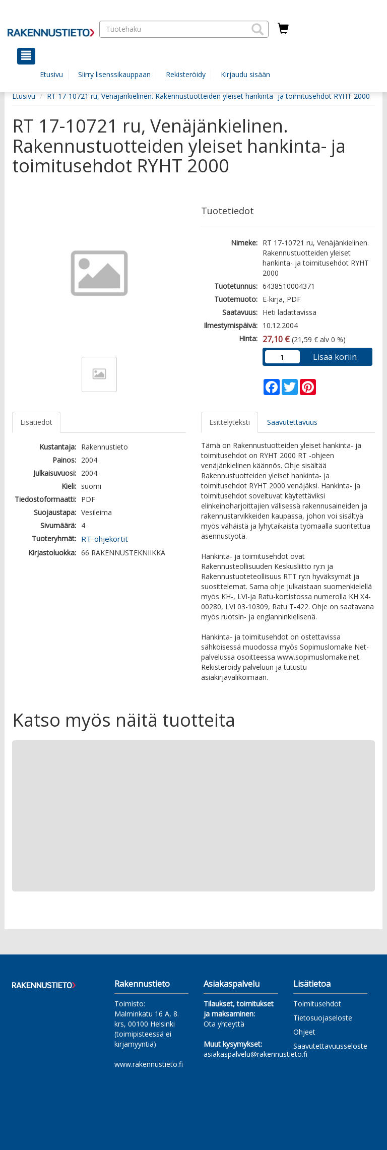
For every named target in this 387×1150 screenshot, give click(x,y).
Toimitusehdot (317, 1003)
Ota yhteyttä (224, 1024)
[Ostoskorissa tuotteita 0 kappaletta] (283, 28)
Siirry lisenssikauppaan (114, 74)
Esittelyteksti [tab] (229, 422)
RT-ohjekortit (104, 539)
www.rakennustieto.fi (148, 1064)
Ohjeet (304, 1032)
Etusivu (51, 74)
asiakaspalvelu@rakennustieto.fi (255, 1054)
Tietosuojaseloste (322, 1018)
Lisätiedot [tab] (36, 422)
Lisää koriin (335, 356)
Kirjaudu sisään (245, 74)
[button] (257, 29)
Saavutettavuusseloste (330, 1046)
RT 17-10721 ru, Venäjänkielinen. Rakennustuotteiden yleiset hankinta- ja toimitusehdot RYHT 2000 (208, 96)
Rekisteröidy (186, 74)
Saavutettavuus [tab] (292, 422)
